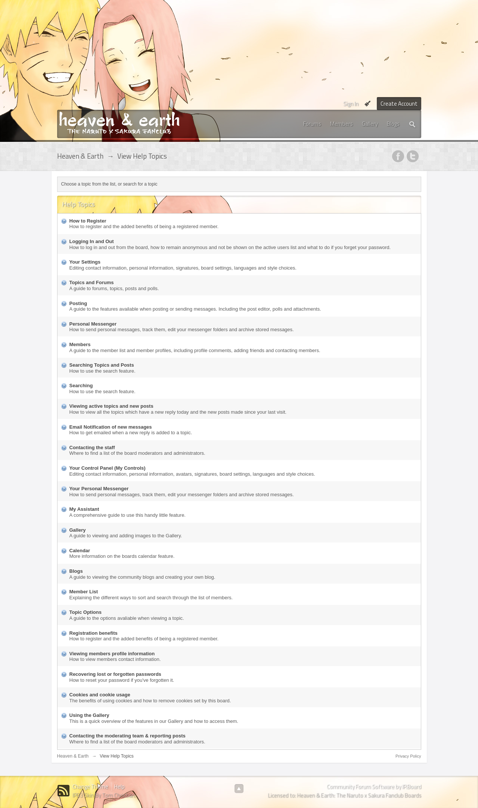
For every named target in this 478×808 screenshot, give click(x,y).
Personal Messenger (93, 324)
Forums (312, 123)
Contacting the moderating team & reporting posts (127, 736)
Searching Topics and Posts (101, 365)
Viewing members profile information (112, 653)
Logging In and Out (91, 241)
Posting (78, 303)
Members (341, 123)
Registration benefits (93, 633)
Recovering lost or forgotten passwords (115, 674)
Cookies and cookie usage (99, 694)
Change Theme (90, 786)
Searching (81, 385)
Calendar (79, 550)
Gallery (370, 123)
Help (119, 786)
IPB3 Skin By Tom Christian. (104, 795)
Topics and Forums (91, 282)
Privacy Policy (408, 756)
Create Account (399, 103)
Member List (83, 591)
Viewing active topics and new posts (111, 406)
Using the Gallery (89, 715)
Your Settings (85, 262)
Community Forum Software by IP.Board (374, 786)
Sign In (350, 103)
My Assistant (84, 509)
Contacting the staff (92, 447)
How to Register (87, 221)
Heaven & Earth (73, 756)
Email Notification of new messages (110, 427)
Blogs (393, 123)
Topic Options (85, 612)
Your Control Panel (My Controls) (107, 468)
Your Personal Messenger (99, 488)
